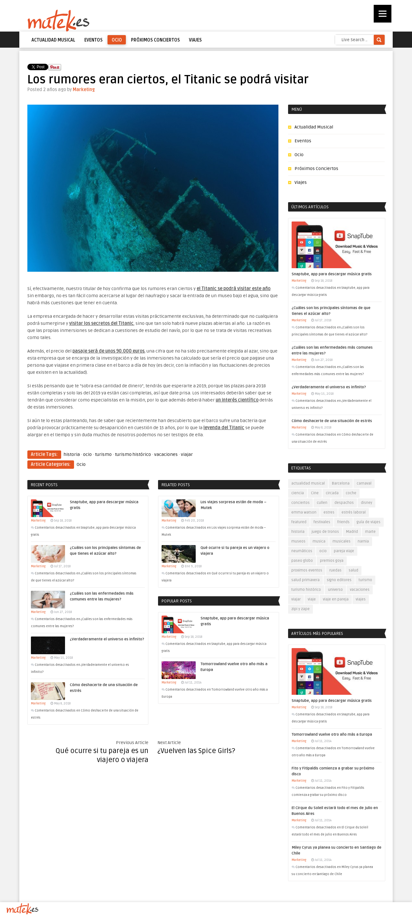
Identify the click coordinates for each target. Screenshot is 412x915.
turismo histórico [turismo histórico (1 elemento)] (306, 590)
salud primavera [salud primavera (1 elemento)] (305, 580)
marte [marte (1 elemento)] (370, 532)
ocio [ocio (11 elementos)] (323, 551)
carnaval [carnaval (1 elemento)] (364, 483)
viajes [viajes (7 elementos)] (361, 599)
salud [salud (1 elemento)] (353, 570)
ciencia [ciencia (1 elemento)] (297, 493)
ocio (87, 454)
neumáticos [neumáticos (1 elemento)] (301, 551)
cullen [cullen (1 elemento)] (322, 503)
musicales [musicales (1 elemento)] (341, 541)
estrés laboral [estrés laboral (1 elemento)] (354, 512)
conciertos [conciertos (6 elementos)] (300, 503)
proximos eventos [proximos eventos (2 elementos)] (306, 570)
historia (72, 454)
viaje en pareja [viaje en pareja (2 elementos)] (336, 599)
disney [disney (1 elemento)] (366, 503)
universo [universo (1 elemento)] (335, 590)
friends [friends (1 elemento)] (343, 522)
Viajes (195, 40)
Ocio (117, 40)
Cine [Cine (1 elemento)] (315, 493)
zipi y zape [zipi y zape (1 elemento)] (300, 609)
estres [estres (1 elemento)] (328, 512)
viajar (187, 454)
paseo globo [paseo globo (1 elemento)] (302, 561)
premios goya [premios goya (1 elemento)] (331, 561)
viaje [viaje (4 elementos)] (312, 599)
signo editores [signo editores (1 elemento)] (339, 580)
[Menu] (382, 14)
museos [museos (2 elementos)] (298, 541)
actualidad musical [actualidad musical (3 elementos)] (308, 483)
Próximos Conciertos (155, 40)
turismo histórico (133, 454)
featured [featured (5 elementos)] (298, 522)
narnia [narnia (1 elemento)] (363, 541)
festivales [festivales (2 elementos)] (322, 522)
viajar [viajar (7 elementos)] (296, 599)
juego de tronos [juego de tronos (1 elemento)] (325, 532)
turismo (103, 454)
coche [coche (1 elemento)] (351, 493)
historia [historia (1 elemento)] (297, 532)
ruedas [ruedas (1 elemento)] (335, 570)
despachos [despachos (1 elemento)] (344, 503)
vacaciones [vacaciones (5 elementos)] (360, 590)
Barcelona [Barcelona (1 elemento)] (341, 483)
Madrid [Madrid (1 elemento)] (352, 532)
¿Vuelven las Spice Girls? (196, 751)
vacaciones (166, 454)
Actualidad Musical (53, 40)
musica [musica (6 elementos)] (319, 541)
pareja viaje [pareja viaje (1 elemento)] (344, 551)
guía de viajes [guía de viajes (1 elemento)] (368, 522)
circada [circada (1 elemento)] (332, 493)
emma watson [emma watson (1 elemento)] (303, 512)
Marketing (84, 89)
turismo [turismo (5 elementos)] (365, 580)
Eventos (93, 40)
